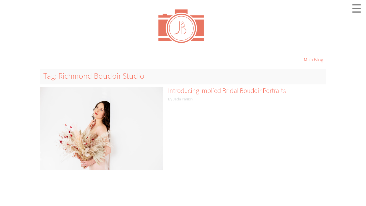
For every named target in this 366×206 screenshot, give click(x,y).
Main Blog (313, 59)
